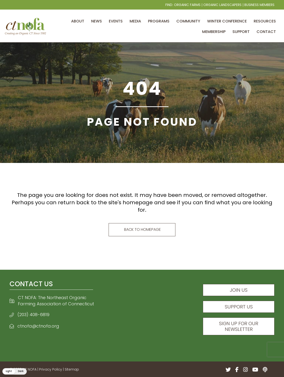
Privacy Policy (50, 369)
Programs (158, 21)
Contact (266, 31)
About (77, 21)
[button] (14, 371)
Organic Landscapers (222, 4)
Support (241, 31)
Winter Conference (227, 21)
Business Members (259, 4)
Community (188, 21)
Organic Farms (187, 4)
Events (116, 21)
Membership (214, 31)
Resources (265, 21)
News (96, 21)
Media (135, 21)
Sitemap (72, 369)
